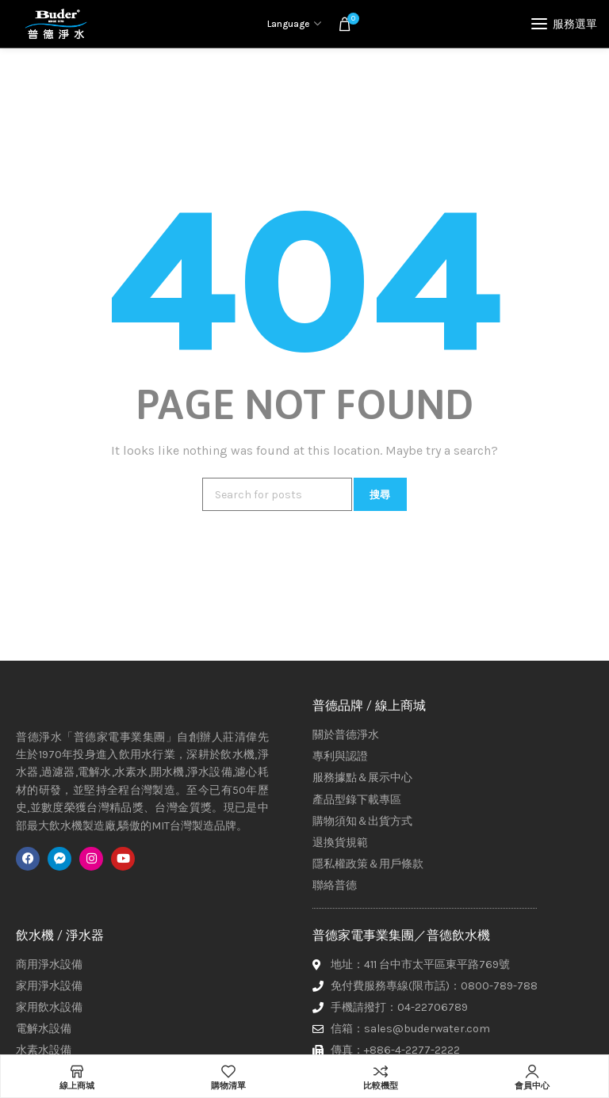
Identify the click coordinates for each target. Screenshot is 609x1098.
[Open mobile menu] (564, 24)
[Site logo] (55, 23)
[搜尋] (277, 494)
